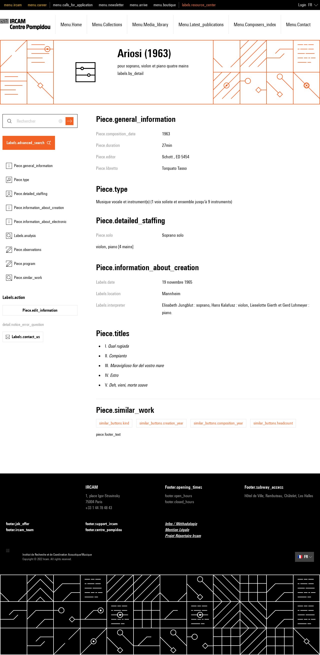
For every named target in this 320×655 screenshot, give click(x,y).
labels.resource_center (199, 4)
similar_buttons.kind (114, 423)
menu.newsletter (111, 4)
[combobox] (40, 121)
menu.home (71, 24)
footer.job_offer (20, 524)
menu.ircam (13, 4)
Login (302, 4)
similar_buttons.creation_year (161, 423)
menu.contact (298, 24)
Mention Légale (180, 530)
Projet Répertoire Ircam (186, 536)
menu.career (37, 4)
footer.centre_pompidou (107, 530)
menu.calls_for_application (73, 4)
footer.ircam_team (23, 530)
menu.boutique (165, 4)
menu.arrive (139, 4)
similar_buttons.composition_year (218, 423)
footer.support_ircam (105, 524)
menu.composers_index (255, 24)
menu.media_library (150, 24)
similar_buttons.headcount (273, 423)
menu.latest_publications (201, 24)
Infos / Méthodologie (184, 524)
